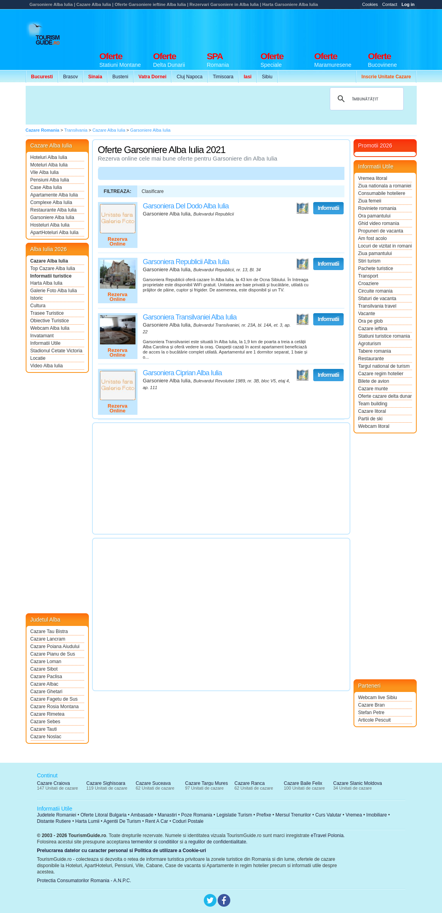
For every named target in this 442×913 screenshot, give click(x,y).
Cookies (370, 4)
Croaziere (368, 283)
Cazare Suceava (153, 783)
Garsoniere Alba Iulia (52, 217)
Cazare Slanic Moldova (357, 783)
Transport (368, 276)
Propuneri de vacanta (380, 231)
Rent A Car (156, 821)
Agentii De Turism (122, 821)
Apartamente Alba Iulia (54, 195)
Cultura (38, 305)
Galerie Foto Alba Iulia (53, 290)
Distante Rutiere (54, 821)
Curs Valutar (328, 815)
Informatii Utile (45, 343)
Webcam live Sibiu (377, 697)
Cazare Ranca (250, 783)
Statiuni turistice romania (384, 336)
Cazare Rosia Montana (54, 706)
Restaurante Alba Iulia (53, 210)
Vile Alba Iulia (44, 172)
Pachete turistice (375, 268)
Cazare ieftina (372, 328)
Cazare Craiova (53, 783)
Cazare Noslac (46, 736)
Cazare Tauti (43, 729)
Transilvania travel (377, 306)
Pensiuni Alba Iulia (49, 180)
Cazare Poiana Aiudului (55, 646)
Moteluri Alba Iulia (49, 165)
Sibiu (267, 76)
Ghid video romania (378, 223)
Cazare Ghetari (46, 691)
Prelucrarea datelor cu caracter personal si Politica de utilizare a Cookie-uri (121, 850)
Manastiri (167, 815)
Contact (389, 4)
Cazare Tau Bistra (49, 631)
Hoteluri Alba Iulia (48, 157)
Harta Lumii (87, 821)
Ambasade (142, 815)
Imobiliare (376, 815)
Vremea (354, 815)
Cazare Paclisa (46, 676)
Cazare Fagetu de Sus (54, 699)
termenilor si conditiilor (154, 842)
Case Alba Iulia (46, 187)
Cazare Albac (44, 684)
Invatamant (42, 335)
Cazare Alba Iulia (49, 261)
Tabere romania (374, 351)
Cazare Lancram (48, 639)
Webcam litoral (373, 426)
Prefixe (263, 815)
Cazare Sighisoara (106, 783)
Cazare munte (373, 388)
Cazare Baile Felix (303, 783)
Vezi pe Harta (302, 208)
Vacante (366, 313)
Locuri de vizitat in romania (385, 246)
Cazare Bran (371, 705)
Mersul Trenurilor (293, 815)
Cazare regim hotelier (381, 373)
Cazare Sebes (45, 721)
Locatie (38, 358)
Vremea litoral (372, 178)
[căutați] (365, 99)
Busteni (120, 76)
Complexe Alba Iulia (51, 202)
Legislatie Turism (234, 815)
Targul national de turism (384, 366)
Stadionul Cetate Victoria (56, 350)
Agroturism (369, 343)
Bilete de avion (373, 381)
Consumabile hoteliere (381, 193)
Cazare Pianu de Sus (52, 654)
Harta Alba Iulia (46, 283)
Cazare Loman (46, 661)
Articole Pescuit (374, 720)
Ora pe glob (370, 321)
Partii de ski (370, 419)
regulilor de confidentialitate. (217, 842)
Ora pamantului (374, 216)
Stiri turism (369, 261)
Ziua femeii (370, 201)
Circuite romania (375, 291)
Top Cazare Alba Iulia (52, 268)
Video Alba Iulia (46, 366)
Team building (372, 403)
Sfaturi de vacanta (377, 298)
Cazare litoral (372, 411)
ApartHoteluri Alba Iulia (54, 232)
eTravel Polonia (327, 835)
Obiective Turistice (49, 320)
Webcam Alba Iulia (50, 328)
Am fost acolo (372, 238)
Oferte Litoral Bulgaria (104, 815)
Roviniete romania (377, 208)
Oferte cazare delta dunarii (385, 396)
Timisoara (223, 76)
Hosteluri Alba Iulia (50, 225)
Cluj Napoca (189, 76)
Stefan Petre (371, 712)
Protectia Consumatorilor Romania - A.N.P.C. (84, 880)
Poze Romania (197, 815)
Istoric (36, 298)
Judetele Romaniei (56, 815)
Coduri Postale (187, 821)
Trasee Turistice (47, 313)
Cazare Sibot (44, 669)
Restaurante (371, 358)
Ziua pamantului (375, 253)
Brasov (70, 76)
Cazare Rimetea (47, 714)
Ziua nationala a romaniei (385, 186)
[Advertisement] (273, 28)
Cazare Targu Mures (206, 783)
